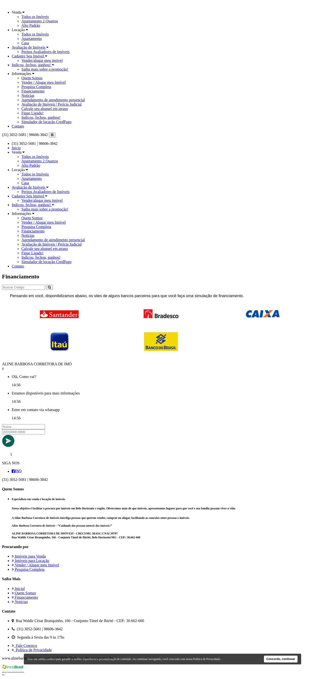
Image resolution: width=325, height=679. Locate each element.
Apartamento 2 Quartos (39, 21)
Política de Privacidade (32, 650)
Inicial (18, 589)
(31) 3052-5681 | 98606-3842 (25, 135)
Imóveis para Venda (29, 556)
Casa (25, 43)
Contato (18, 126)
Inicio (16, 148)
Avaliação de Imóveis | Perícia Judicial (51, 104)
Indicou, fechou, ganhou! (33, 65)
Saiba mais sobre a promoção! (44, 69)
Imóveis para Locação (30, 561)
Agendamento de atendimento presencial (53, 100)
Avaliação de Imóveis (30, 47)
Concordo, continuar (280, 659)
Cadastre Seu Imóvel (29, 56)
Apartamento (31, 39)
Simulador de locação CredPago (46, 122)
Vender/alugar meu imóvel (42, 60)
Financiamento (33, 91)
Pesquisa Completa (36, 87)
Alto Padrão (30, 25)
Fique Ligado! (32, 113)
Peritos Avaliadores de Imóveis (45, 52)
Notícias (27, 95)
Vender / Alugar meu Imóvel (43, 82)
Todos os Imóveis (35, 17)
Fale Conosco (24, 645)
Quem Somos (32, 78)
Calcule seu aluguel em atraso (44, 109)
